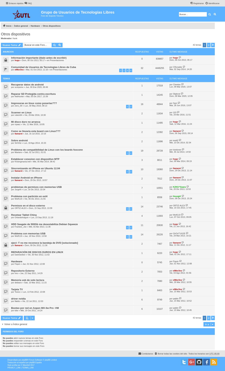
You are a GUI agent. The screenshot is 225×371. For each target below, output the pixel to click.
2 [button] (208, 45)
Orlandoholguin (22, 217)
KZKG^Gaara (179, 187)
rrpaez (17, 124)
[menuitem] (28, 3)
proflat (14, 365)
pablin (175, 298)
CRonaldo (177, 67)
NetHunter (19, 96)
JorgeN (18, 189)
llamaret (18, 134)
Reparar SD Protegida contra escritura (33, 94)
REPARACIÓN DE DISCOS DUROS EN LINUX (37, 252)
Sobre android (19, 140)
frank (15, 38)
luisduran (177, 150)
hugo (17, 60)
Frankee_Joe (21, 227)
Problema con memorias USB (28, 233)
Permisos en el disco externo (28, 205)
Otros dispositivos (15, 34)
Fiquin (17, 264)
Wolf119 (18, 199)
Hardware (16, 261)
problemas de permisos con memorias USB (36, 187)
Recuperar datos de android (27, 84)
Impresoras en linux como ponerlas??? (34, 103)
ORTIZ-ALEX (21, 208)
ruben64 (18, 115)
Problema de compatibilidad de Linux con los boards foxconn (47, 149)
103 (174, 112)
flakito (17, 301)
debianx (18, 282)
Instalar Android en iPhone (26, 177)
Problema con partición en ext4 (29, 196)
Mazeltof (26, 365)
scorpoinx (19, 87)
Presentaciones (57, 60)
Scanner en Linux (21, 112)
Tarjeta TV (17, 289)
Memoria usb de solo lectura (27, 280)
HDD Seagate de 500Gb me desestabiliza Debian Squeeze (44, 224)
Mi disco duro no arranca (25, 121)
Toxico (17, 292)
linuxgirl (177, 196)
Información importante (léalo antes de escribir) (38, 57)
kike (16, 310)
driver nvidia (18, 298)
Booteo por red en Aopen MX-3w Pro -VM (35, 308)
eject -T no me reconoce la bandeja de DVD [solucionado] (44, 242)
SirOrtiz (18, 143)
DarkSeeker (20, 255)
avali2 (175, 140)
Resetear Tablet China (24, 215)
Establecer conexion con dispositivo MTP (35, 159)
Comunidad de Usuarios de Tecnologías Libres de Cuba (43, 67)
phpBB (24, 360)
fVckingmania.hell (23, 161)
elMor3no (19, 70)
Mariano (18, 152)
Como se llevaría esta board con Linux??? (35, 131)
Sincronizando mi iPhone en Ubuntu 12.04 (35, 168)
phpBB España (35, 363)
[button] (213, 45)
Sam (175, 103)
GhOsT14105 (179, 233)
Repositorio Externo (23, 270)
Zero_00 (18, 106)
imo (16, 273)
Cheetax (177, 84)
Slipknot (176, 94)
